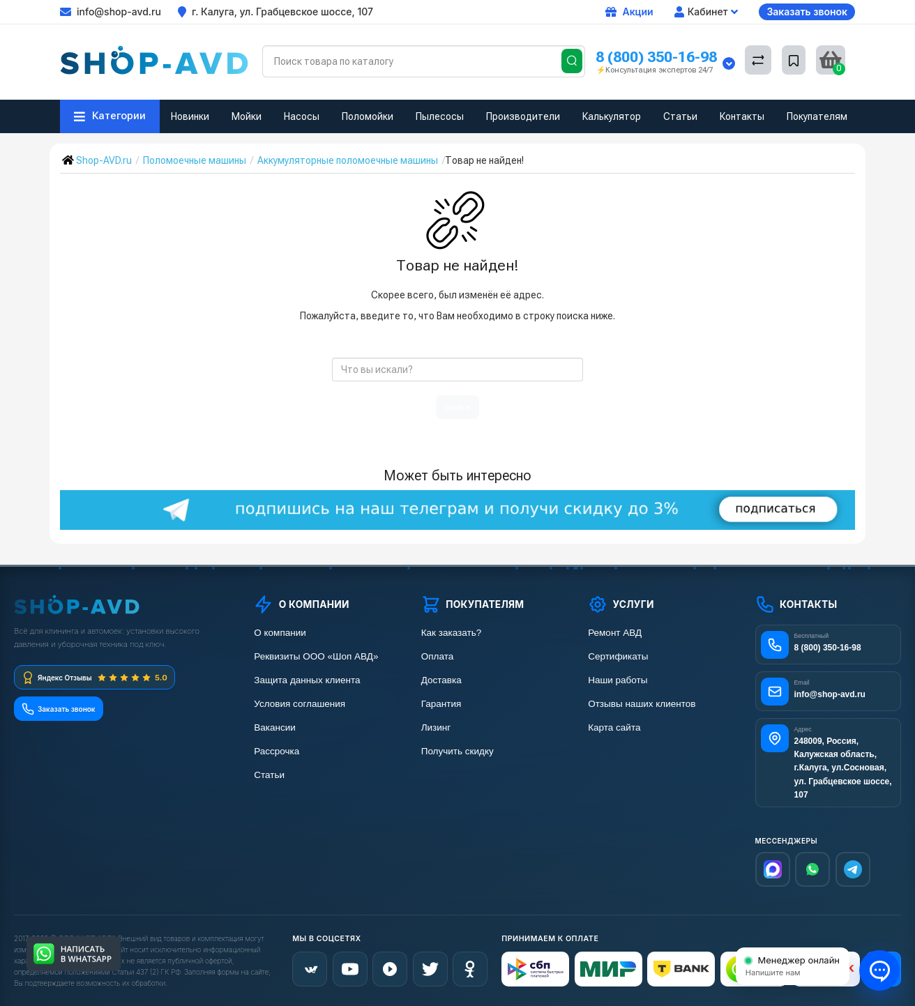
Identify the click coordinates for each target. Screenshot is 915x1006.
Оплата (437, 656)
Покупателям (817, 116)
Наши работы (617, 680)
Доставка (441, 680)
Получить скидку (457, 751)
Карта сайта (614, 727)
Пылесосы (440, 116)
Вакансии (275, 727)
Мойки (247, 116)
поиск (457, 407)
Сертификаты (618, 656)
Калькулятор (611, 116)
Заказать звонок (806, 11)
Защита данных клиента (307, 680)
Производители (523, 116)
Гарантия (441, 704)
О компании (279, 632)
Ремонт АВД (615, 632)
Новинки (190, 116)
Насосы (301, 116)
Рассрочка (276, 751)
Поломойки (367, 116)
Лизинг (436, 727)
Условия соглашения (299, 704)
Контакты (742, 116)
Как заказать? (451, 632)
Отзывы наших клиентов (641, 704)
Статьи (680, 116)
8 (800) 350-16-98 (656, 57)
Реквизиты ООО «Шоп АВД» (316, 656)
